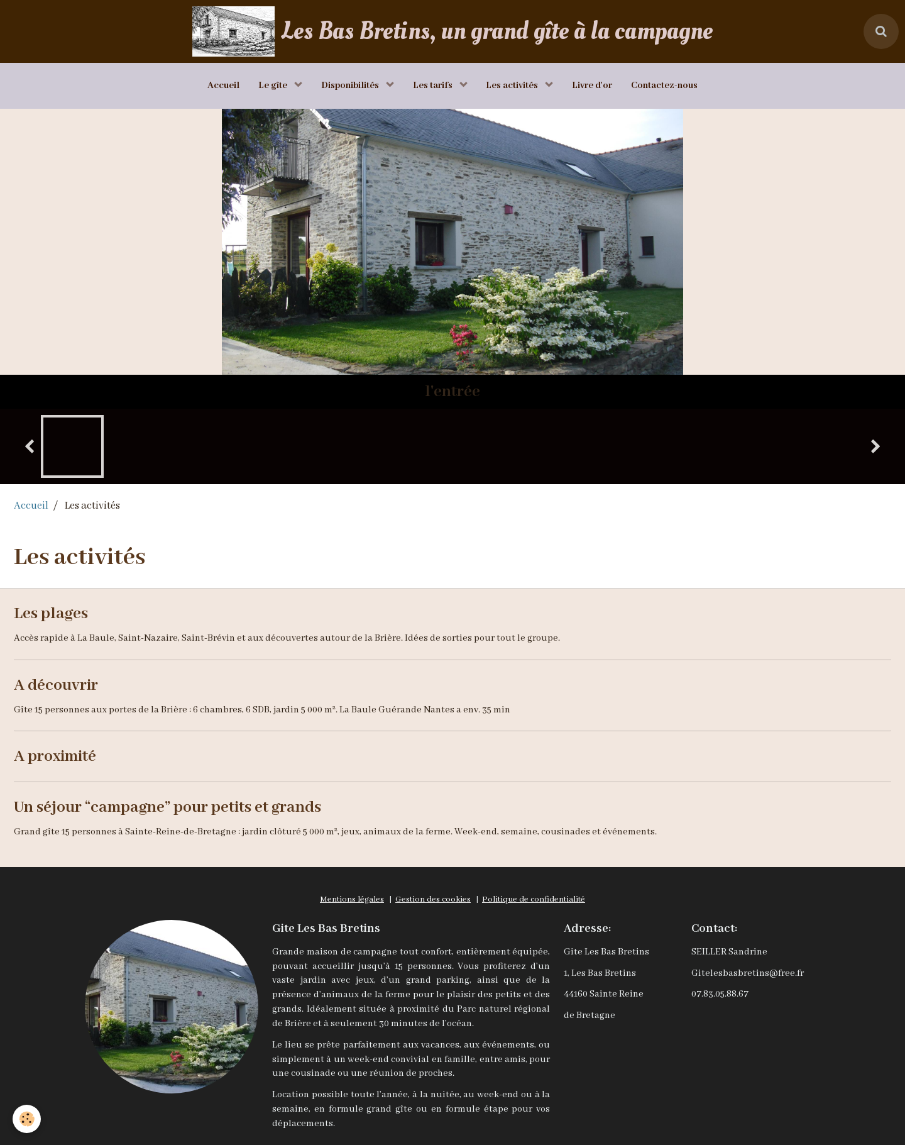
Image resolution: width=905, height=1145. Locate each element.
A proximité (55, 756)
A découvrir (56, 685)
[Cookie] (27, 1119)
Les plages (51, 613)
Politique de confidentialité (533, 899)
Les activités (513, 85)
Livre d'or (593, 85)
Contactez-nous (665, 85)
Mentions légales (352, 899)
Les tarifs (433, 85)
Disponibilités (351, 85)
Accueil (223, 85)
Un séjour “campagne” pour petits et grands (167, 807)
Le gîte (273, 85)
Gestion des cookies (433, 899)
